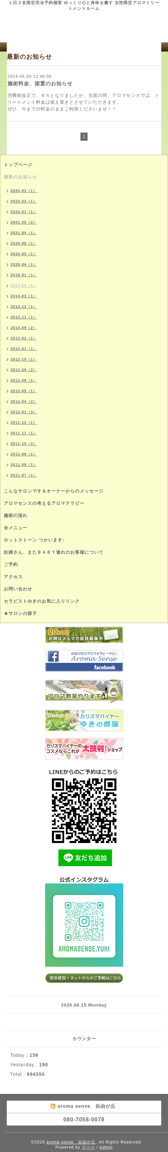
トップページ (18, 164)
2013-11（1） (24, 317)
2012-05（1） (24, 391)
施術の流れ (15, 515)
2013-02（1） (24, 338)
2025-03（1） (24, 191)
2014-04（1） (24, 285)
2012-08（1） (24, 380)
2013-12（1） (24, 307)
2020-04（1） (24, 264)
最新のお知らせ (20, 176)
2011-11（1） (24, 433)
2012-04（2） (24, 401)
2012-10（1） (24, 359)
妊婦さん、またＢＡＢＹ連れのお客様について (54, 552)
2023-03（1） (24, 201)
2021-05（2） (24, 222)
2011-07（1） (24, 475)
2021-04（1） (24, 233)
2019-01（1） (24, 275)
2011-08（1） (24, 465)
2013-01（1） (24, 349)
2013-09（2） (24, 328)
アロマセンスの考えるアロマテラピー (44, 503)
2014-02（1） (24, 296)
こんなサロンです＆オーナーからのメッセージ (54, 491)
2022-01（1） (24, 212)
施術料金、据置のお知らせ (40, 83)
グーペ (88, 1147)
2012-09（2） (24, 370)
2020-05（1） (24, 254)
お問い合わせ (18, 588)
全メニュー (15, 527)
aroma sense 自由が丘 (71, 1142)
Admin (106, 1147)
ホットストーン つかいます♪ (34, 540)
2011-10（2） (24, 444)
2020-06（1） (24, 243)
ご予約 (11, 564)
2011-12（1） (24, 422)
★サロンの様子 (20, 613)
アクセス (13, 576)
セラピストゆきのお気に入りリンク (42, 601)
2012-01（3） (24, 412)
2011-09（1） (24, 454)
